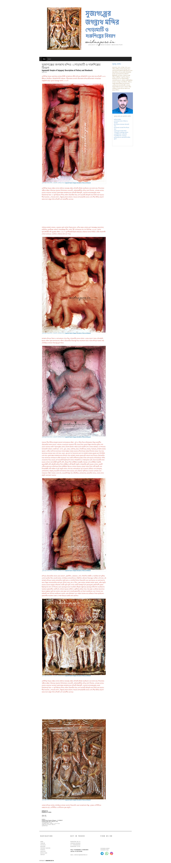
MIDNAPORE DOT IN (75, 841)
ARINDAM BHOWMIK (76, 843)
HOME (41, 841)
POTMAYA (42, 849)
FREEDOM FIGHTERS (45, 848)
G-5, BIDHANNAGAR (75, 845)
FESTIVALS (43, 845)
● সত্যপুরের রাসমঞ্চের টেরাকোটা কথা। (121, 125)
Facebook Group (105, 848)
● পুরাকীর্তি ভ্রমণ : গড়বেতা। (120, 135)
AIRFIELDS (43, 851)
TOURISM (42, 843)
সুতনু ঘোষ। (116, 63)
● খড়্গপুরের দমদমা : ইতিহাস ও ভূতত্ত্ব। (121, 121)
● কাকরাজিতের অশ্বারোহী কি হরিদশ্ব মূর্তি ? (122, 138)
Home (44, 59)
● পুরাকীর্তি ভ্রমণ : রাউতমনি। (120, 134)
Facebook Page (104, 850)
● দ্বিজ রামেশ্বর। (117, 119)
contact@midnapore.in (80, 855)
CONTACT (42, 854)
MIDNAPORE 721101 (75, 846)
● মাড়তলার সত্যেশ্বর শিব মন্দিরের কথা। (121, 128)
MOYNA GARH (43, 853)
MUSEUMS (42, 846)
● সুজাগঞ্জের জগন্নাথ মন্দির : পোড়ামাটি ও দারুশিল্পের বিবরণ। (121, 131)
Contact (49, 59)
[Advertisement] (74, 213)
